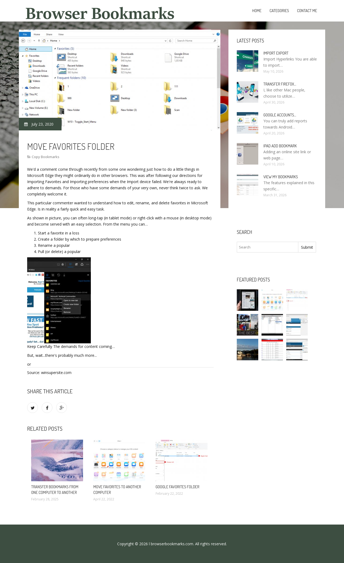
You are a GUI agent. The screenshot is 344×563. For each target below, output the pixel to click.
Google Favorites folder (177, 486)
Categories (279, 10)
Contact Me (307, 10)
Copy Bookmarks (45, 156)
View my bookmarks (280, 176)
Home (256, 10)
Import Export (275, 53)
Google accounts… (279, 114)
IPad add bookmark (280, 145)
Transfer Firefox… (279, 84)
